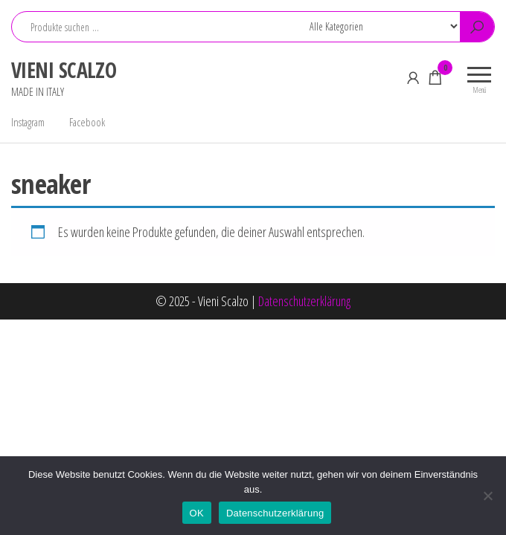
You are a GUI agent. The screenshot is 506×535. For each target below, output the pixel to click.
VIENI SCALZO (63, 70)
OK (197, 513)
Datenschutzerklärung (304, 301)
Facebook (87, 121)
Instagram (28, 121)
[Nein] (487, 495)
